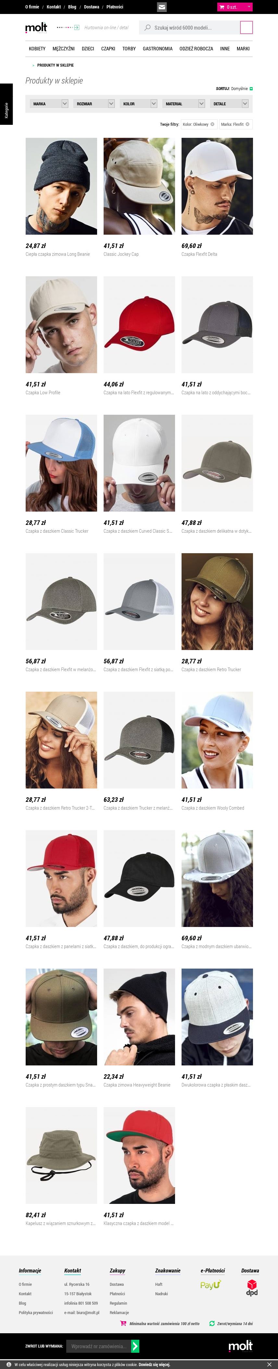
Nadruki (161, 1294)
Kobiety (37, 48)
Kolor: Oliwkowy (198, 124)
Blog (72, 7)
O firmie (32, 7)
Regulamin (118, 1303)
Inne (225, 48)
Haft (158, 1284)
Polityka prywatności (36, 1312)
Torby (129, 48)
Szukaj (240, 27)
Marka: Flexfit (235, 124)
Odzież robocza (196, 48)
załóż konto (206, 7)
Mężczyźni (64, 48)
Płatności (115, 7)
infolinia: (177, 7)
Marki (243, 48)
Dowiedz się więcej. (154, 1364)
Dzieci (88, 48)
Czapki (108, 48)
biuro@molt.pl (162, 7)
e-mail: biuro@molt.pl (81, 1312)
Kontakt (54, 7)
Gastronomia (157, 48)
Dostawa (91, 7)
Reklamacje (119, 1312)
